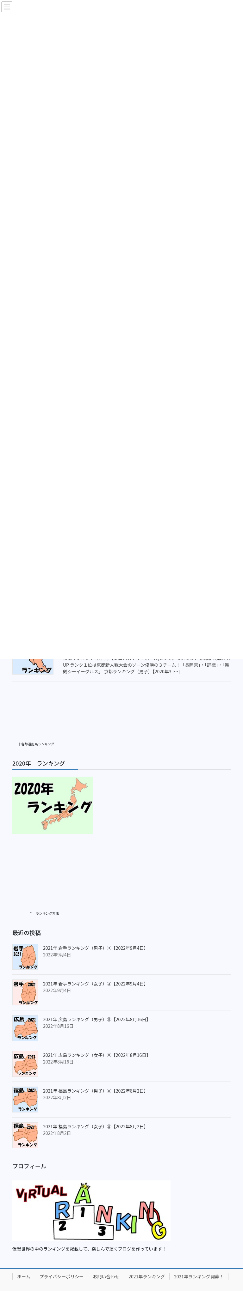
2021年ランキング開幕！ (199, 1249)
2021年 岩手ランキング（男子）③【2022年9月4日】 (95, 920)
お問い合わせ (106, 1249)
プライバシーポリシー (62, 1249)
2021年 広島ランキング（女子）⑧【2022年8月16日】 (97, 1027)
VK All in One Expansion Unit (140, 1277)
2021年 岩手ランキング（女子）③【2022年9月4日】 (95, 956)
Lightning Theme (96, 1277)
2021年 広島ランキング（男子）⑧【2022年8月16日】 (97, 991)
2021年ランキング (146, 1249)
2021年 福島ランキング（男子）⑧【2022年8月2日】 (95, 1063)
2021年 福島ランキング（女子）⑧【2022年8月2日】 (95, 1098)
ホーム (23, 1249)
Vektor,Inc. (180, 1277)
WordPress (62, 1277)
